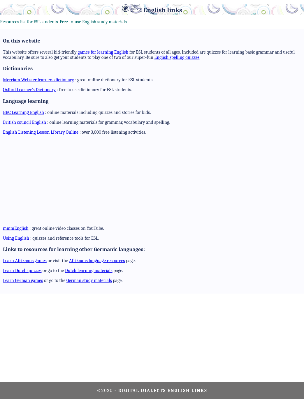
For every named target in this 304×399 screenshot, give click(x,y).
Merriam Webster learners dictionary (38, 79)
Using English (16, 238)
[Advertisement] (153, 180)
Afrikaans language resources (97, 260)
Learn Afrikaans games (25, 260)
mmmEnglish (16, 228)
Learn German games (23, 280)
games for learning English (103, 52)
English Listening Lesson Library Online (40, 132)
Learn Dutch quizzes (22, 270)
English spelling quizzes (176, 57)
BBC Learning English (23, 112)
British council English (24, 122)
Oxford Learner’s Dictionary (29, 89)
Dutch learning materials (89, 270)
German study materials (89, 280)
